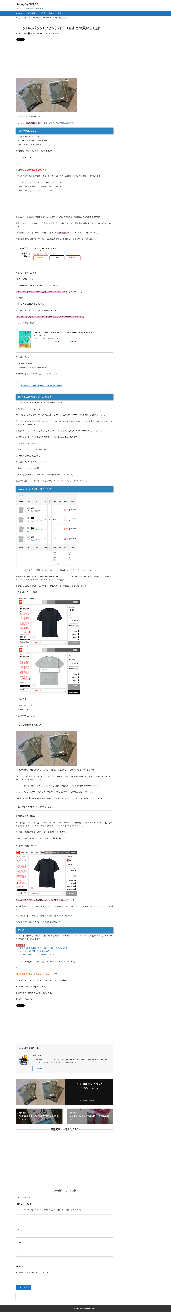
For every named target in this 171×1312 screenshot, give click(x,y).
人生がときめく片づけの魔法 (44, 248)
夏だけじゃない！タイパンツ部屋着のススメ (37, 954)
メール (19, 1242)
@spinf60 (64, 123)
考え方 (57, 33)
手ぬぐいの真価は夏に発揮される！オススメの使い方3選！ (44, 948)
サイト (18, 1254)
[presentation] (30, 1296)
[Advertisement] (64, 59)
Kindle (57, 257)
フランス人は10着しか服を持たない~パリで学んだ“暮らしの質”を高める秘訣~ (64, 333)
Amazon (41, 257)
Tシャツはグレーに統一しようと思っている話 (41, 385)
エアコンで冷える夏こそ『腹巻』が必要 (35, 951)
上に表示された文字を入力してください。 (32, 1273)
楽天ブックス (73, 257)
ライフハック (47, 33)
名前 (19, 1230)
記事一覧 (38, 1068)
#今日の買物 (54, 1062)
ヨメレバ (42, 251)
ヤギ (62, 1062)
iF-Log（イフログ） (27, 4)
